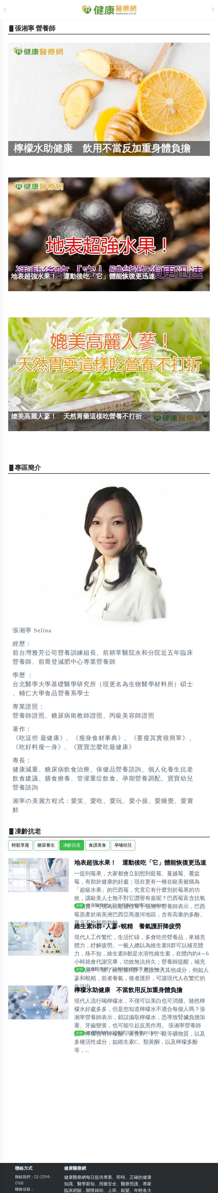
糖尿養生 (46, 845)
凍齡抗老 (71, 845)
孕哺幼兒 (123, 845)
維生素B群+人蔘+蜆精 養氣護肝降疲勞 (127, 926)
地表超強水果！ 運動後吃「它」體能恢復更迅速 (140, 862)
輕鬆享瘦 (20, 845)
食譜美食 (97, 845)
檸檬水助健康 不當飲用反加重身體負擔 (128, 990)
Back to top (209, 1184)
